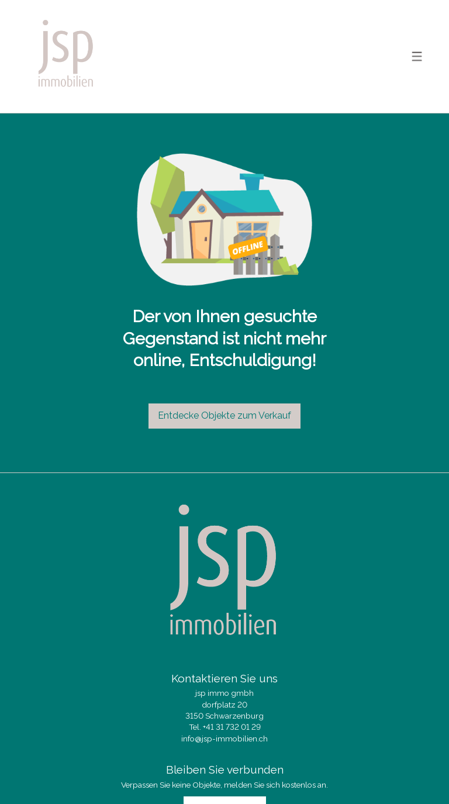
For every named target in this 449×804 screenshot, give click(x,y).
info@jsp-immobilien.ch (224, 738)
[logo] (66, 56)
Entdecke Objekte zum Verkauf (224, 415)
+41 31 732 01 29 (232, 726)
